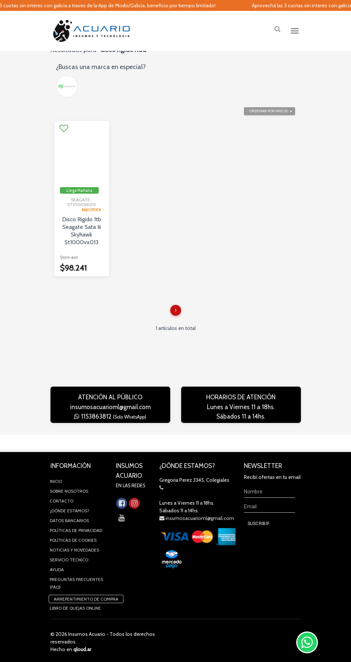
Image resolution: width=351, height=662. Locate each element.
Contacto (61, 498)
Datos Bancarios (69, 518)
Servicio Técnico (69, 557)
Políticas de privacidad (76, 528)
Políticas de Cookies (73, 538)
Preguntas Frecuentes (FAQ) (76, 581)
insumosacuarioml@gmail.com (110, 419)
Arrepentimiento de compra (86, 597)
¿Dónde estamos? (69, 508)
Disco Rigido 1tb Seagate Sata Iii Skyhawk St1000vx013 (81, 243)
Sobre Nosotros (69, 489)
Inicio (56, 479)
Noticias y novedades (74, 547)
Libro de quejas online (75, 606)
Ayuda (57, 567)
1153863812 (110, 428)
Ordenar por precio (268, 123)
